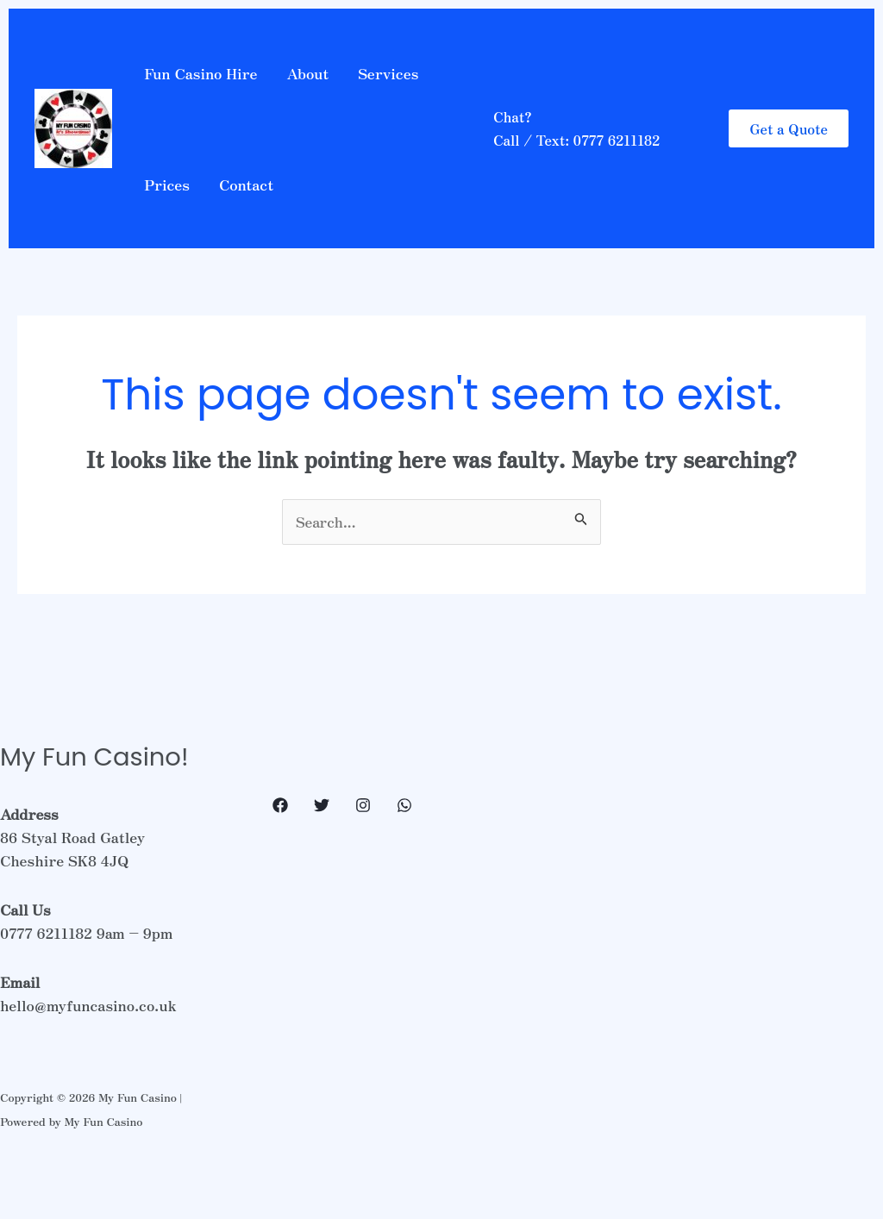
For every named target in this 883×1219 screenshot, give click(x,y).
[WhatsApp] (404, 805)
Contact (246, 184)
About (307, 73)
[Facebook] (280, 805)
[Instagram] (363, 805)
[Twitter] (321, 805)
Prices (167, 184)
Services (388, 73)
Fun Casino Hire (200, 73)
